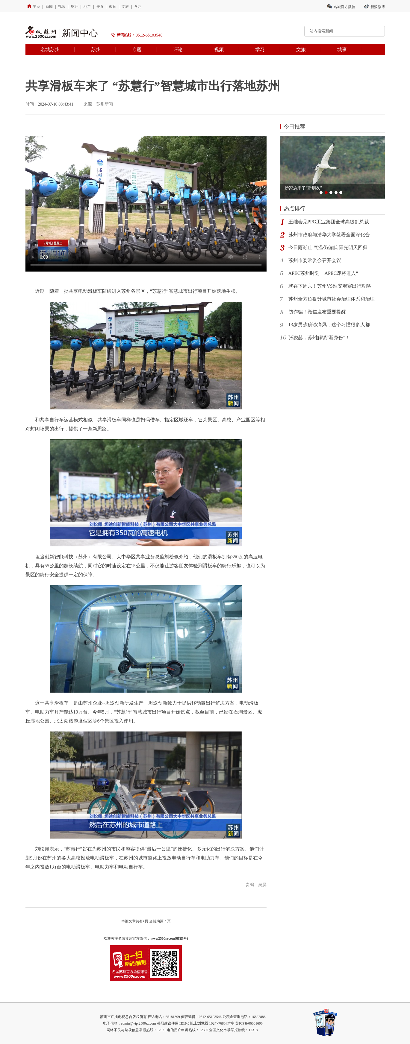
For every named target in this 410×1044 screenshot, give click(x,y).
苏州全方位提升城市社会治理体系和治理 (331, 298)
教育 (112, 6)
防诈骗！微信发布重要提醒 (317, 311)
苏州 (96, 49)
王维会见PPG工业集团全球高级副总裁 (328, 221)
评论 (178, 49)
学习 (138, 6)
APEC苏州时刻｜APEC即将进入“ (323, 273)
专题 (137, 49)
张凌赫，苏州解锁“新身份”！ (319, 337)
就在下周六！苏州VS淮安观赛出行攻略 (329, 286)
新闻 (49, 6)
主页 (33, 6)
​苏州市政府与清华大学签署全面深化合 (329, 234)
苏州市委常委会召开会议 (314, 260)
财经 (74, 6)
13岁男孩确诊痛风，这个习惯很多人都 (329, 324)
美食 (100, 6)
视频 (61, 6)
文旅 (125, 6)
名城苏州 (50, 49)
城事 (342, 49)
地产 (87, 6)
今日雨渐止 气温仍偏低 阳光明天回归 (327, 247)
